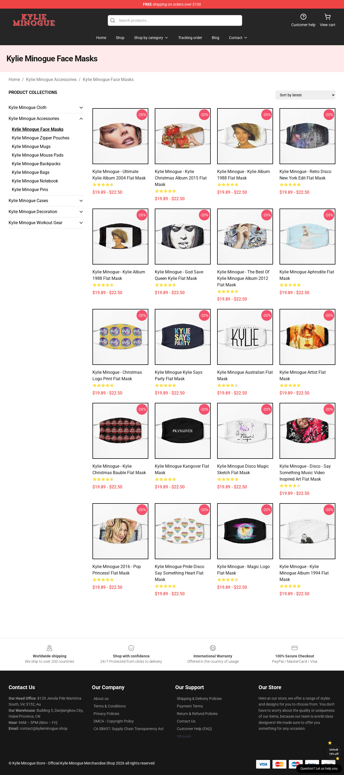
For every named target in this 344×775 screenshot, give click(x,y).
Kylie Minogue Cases (28, 200)
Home (14, 79)
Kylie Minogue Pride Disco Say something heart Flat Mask (179, 573)
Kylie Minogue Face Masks (108, 79)
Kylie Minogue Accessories (51, 79)
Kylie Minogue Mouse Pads (37, 155)
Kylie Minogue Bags (30, 172)
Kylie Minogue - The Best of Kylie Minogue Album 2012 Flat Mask (243, 278)
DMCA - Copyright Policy (114, 721)
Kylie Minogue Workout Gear (35, 222)
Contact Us (186, 721)
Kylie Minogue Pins (30, 189)
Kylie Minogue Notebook (35, 181)
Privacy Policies (106, 713)
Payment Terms (190, 706)
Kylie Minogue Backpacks (36, 163)
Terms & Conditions (110, 706)
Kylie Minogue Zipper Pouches (40, 137)
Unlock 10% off (334, 751)
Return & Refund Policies (197, 713)
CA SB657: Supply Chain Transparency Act (129, 729)
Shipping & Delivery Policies (199, 698)
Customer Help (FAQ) (194, 729)
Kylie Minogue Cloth (27, 107)
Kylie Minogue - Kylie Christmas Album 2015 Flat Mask (181, 178)
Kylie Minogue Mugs (31, 146)
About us (101, 698)
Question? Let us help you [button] (319, 768)
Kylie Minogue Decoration (33, 211)
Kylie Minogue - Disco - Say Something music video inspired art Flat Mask (305, 473)
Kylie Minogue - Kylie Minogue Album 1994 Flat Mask (304, 573)
